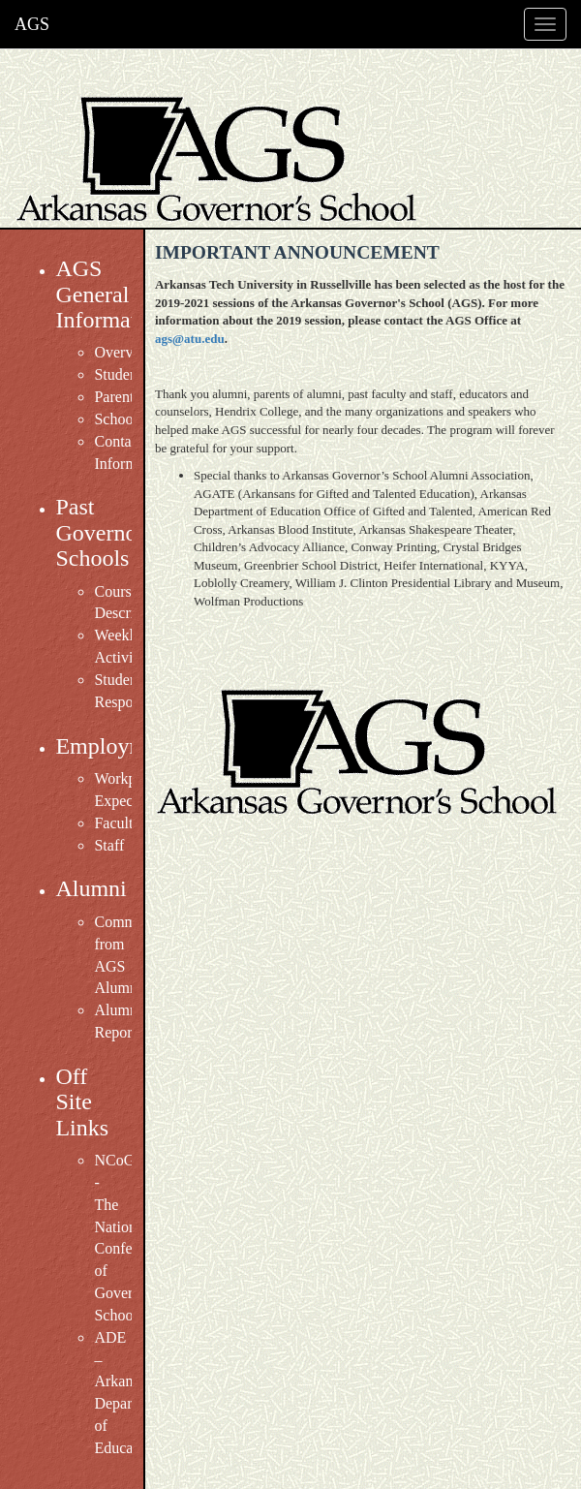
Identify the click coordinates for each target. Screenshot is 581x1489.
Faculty (117, 823)
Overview (124, 352)
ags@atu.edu (190, 338)
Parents (116, 396)
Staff (109, 845)
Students (120, 374)
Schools (118, 419)
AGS (32, 24)
